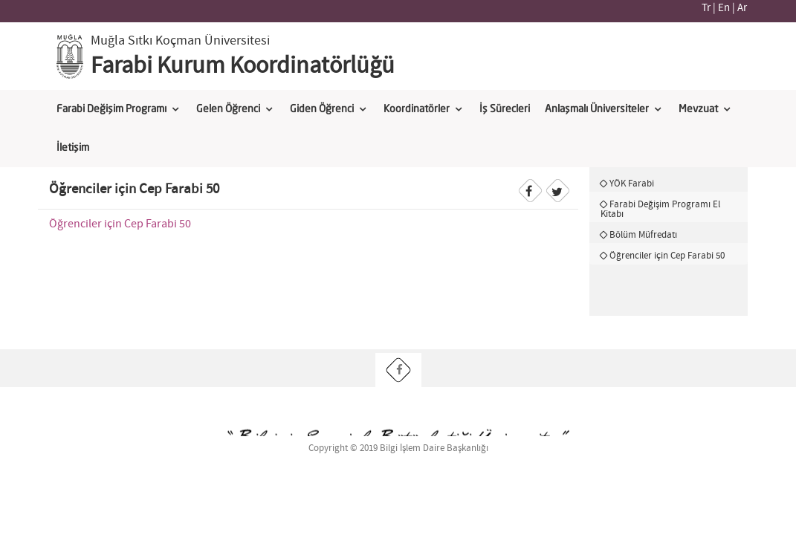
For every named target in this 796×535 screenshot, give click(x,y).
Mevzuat (698, 109)
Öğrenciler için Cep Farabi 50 (120, 224)
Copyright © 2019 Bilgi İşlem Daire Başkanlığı (398, 448)
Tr (706, 8)
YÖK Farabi (631, 183)
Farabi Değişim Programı (111, 109)
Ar (742, 8)
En (724, 8)
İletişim (72, 148)
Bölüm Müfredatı (643, 235)
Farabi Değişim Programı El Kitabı (660, 209)
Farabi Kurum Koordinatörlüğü (243, 66)
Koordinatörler (417, 109)
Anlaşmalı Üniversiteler (597, 109)
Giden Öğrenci (322, 109)
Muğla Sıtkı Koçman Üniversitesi (180, 41)
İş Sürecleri (504, 109)
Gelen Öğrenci (228, 109)
